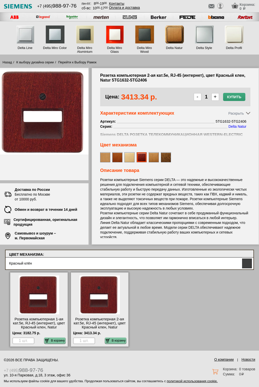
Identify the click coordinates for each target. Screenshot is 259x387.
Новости (248, 359)
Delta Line (25, 48)
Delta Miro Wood (144, 50)
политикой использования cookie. (192, 381)
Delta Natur (174, 48)
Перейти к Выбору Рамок (77, 62)
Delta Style (204, 48)
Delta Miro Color (55, 48)
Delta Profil (234, 48)
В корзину (55, 341)
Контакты (116, 4)
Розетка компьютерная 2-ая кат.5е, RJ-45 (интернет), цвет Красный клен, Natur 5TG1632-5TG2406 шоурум (100, 325)
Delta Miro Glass (114, 50)
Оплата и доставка (124, 8)
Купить (234, 97)
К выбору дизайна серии (35, 62)
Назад (7, 62)
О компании (224, 359)
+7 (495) (57, 6)
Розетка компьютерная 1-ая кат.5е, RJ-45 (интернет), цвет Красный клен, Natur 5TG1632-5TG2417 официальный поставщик (39, 327)
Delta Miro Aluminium (85, 50)
